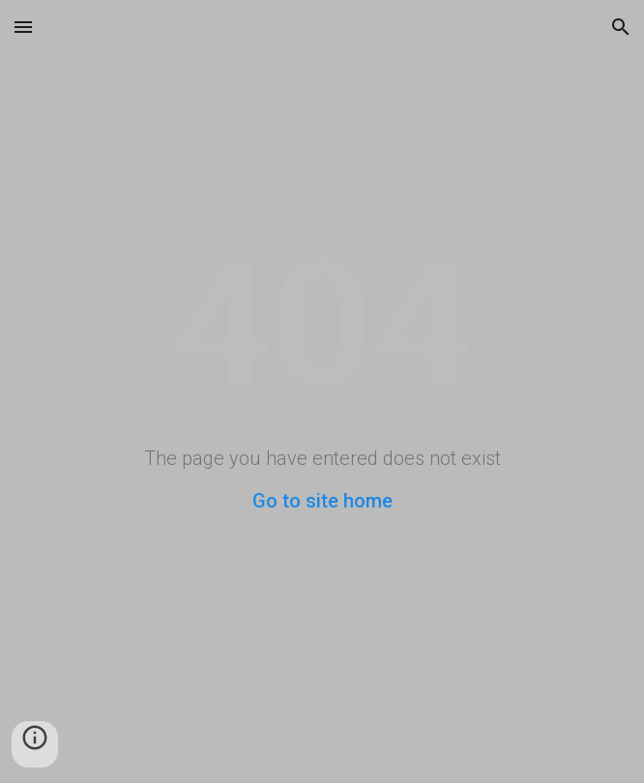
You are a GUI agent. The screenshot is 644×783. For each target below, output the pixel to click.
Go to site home (322, 500)
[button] (23, 26)
